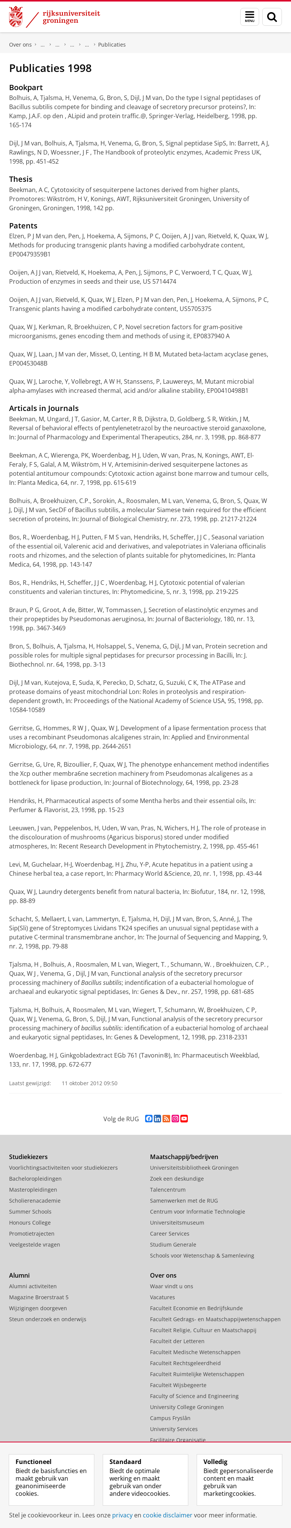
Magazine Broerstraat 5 (39, 1297)
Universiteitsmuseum (177, 1222)
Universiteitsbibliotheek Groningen (194, 1167)
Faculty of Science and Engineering (43, 44)
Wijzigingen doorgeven (38, 1308)
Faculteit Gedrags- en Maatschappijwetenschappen (215, 1319)
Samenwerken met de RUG (184, 1200)
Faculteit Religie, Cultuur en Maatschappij (203, 1330)
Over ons (20, 44)
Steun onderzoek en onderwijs (47, 1319)
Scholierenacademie (35, 1200)
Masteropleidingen (33, 1189)
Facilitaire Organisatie (178, 1440)
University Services (174, 1429)
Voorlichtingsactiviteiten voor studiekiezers (63, 1167)
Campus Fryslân (170, 1418)
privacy (122, 1515)
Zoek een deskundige (177, 1178)
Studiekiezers (28, 1157)
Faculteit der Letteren (177, 1341)
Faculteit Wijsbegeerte (178, 1385)
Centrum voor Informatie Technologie (197, 1211)
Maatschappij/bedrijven (184, 1157)
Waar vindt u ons (171, 1286)
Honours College (30, 1222)
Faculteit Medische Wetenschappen (195, 1352)
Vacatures (162, 1297)
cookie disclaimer (167, 1515)
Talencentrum (168, 1189)
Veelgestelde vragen (34, 1244)
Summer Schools (30, 1211)
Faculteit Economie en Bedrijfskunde (196, 1308)
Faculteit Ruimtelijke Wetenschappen (197, 1374)
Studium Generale (173, 1244)
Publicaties (112, 44)
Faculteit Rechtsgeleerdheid (185, 1363)
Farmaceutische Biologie (87, 44)
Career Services (169, 1233)
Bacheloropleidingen (35, 1178)
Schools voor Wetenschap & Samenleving (202, 1255)
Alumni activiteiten (33, 1286)
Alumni (19, 1275)
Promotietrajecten (32, 1233)
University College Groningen (187, 1407)
